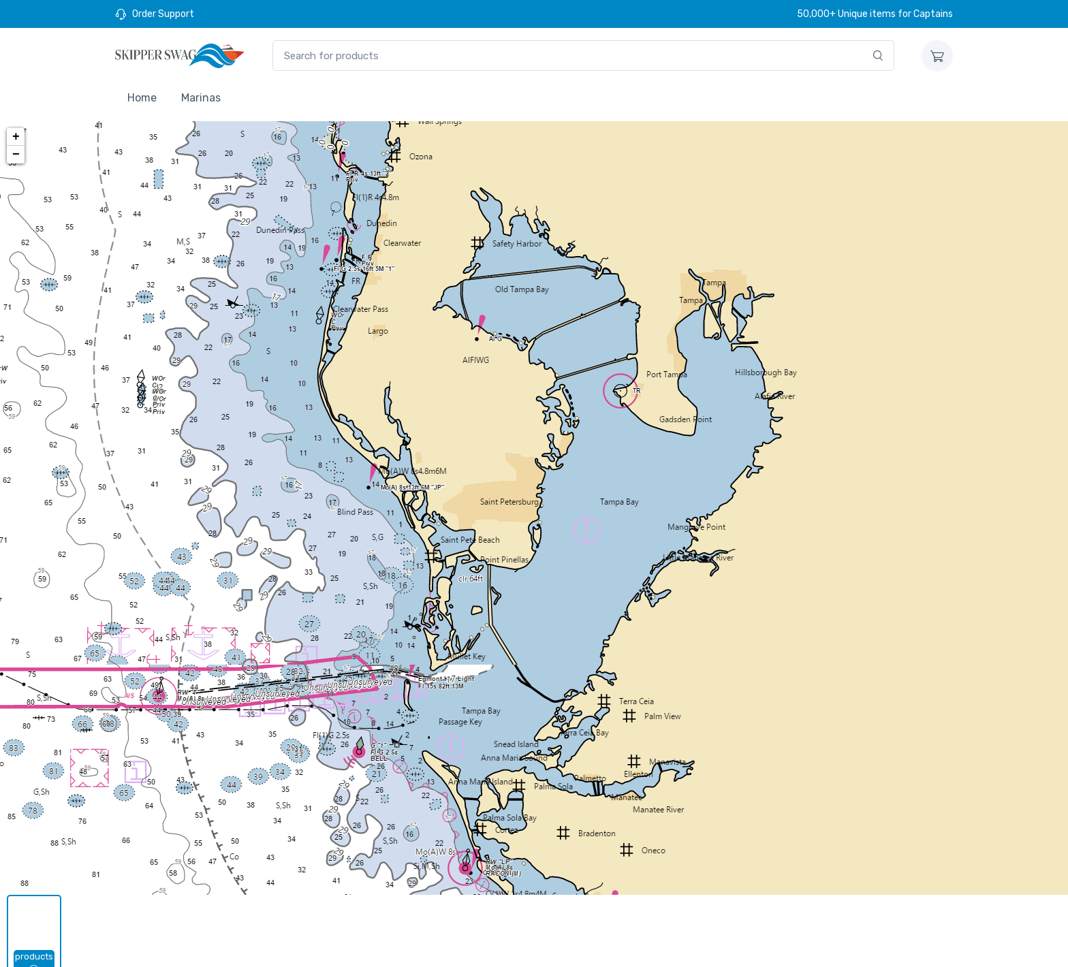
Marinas (201, 97)
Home (142, 97)
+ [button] (16, 137)
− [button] (16, 154)
